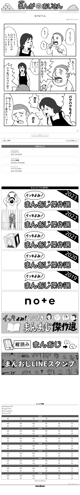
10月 (33, 423)
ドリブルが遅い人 (71, 140)
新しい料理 (7, 140)
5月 (21, 426)
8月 (59, 423)
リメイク (6, 413)
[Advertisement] (40, 179)
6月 (8, 426)
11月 (21, 423)
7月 (72, 423)
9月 (46, 423)
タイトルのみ (7, 411)
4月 (8, 418)
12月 (8, 423)
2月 (33, 418)
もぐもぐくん (40, 16)
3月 (21, 418)
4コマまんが (7, 406)
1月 (46, 418)
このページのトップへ (73, 484)
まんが (5, 408)
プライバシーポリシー (40, 480)
